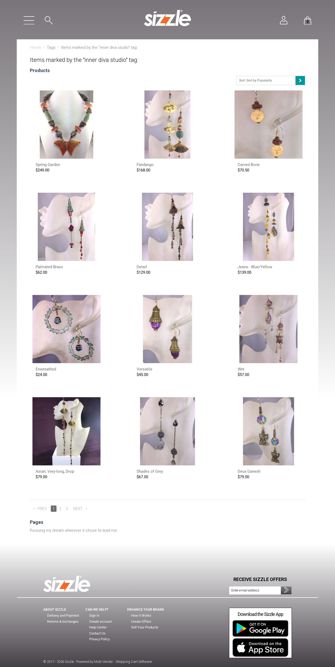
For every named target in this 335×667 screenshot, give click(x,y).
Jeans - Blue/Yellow (255, 267)
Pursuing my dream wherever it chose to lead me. (74, 530)
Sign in (94, 615)
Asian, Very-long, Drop (55, 471)
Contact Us (97, 633)
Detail (142, 267)
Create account (101, 621)
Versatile (144, 369)
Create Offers (141, 621)
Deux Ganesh (249, 471)
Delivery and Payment (63, 615)
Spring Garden (48, 164)
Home (35, 47)
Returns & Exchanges (63, 621)
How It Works (141, 615)
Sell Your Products (145, 627)
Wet (241, 369)
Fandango (145, 164)
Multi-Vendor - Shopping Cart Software (123, 662)
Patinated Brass (49, 267)
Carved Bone (249, 164)
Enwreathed (46, 369)
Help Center (98, 627)
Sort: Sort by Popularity (272, 80)
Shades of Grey (150, 471)
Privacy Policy (99, 639)
